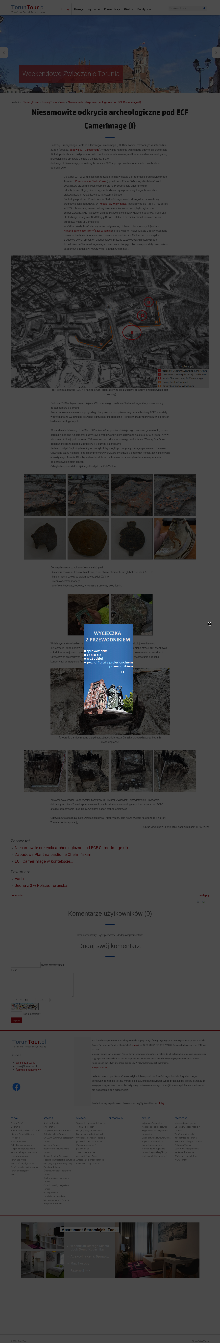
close (209, 624)
